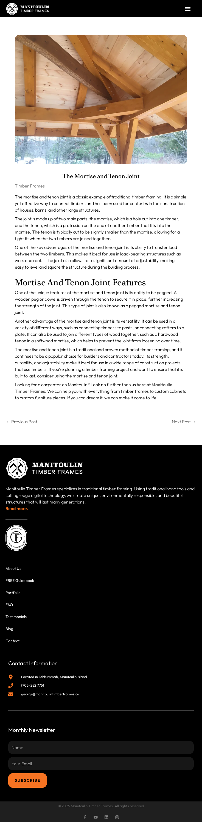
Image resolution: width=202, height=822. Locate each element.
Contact (12, 640)
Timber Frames (30, 186)
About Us (13, 568)
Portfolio (13, 592)
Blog (9, 628)
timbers (56, 254)
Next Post (184, 421)
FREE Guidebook (19, 580)
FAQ (9, 604)
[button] (187, 8)
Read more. (16, 508)
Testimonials (16, 616)
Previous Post (21, 421)
